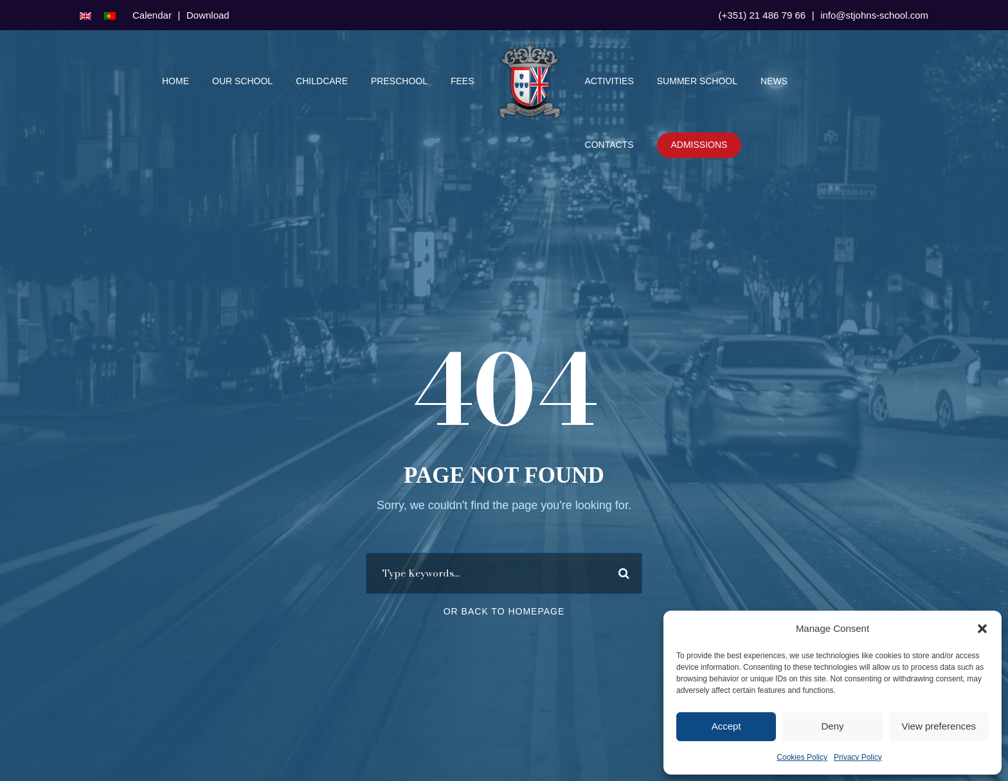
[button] (982, 628)
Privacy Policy (858, 757)
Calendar (152, 15)
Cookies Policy (802, 757)
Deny (832, 726)
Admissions (699, 144)
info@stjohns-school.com (874, 15)
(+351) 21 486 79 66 (762, 15)
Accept (726, 726)
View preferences (939, 726)
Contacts (609, 144)
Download (208, 15)
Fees (462, 81)
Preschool (399, 81)
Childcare (322, 81)
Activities (609, 81)
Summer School (697, 81)
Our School (242, 81)
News (774, 81)
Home (175, 81)
